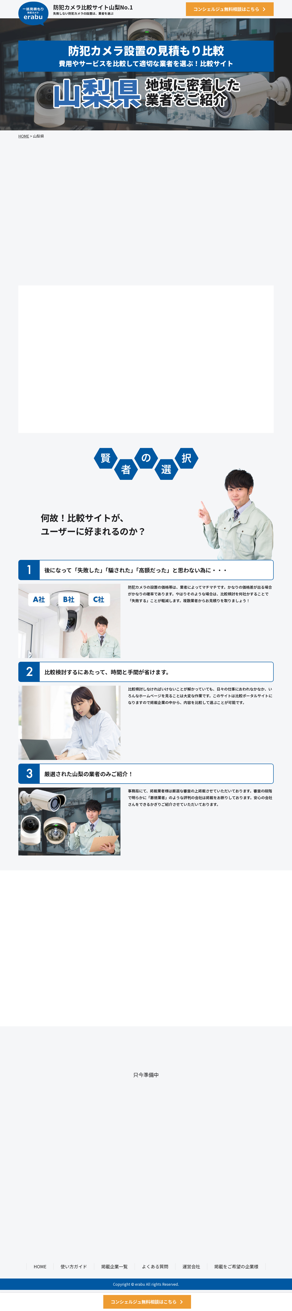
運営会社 (191, 1266)
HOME (23, 136)
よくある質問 (155, 1266)
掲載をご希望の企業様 (236, 1266)
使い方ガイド (74, 1266)
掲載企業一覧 (114, 1266)
